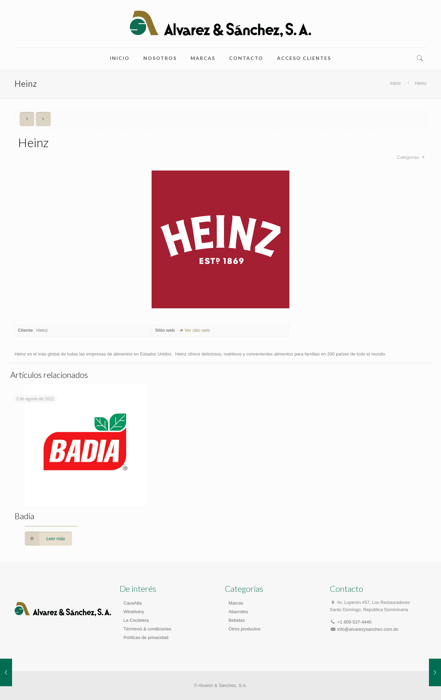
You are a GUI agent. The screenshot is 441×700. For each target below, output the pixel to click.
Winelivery (133, 611)
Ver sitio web (194, 330)
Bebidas (236, 620)
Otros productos (244, 628)
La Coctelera (136, 620)
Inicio (395, 83)
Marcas (235, 603)
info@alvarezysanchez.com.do (367, 629)
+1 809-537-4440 (354, 622)
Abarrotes (238, 611)
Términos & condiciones (147, 628)
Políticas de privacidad (145, 637)
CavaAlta (132, 603)
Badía (24, 516)
